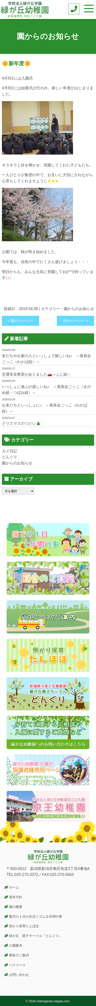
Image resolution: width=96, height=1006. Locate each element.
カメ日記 (9, 451)
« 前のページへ (20, 321)
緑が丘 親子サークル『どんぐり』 (35, 936)
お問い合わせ (19, 975)
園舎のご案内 (19, 955)
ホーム (14, 887)
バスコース (17, 965)
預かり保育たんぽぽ (24, 926)
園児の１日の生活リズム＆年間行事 (35, 916)
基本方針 (15, 897)
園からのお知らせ (79, 309)
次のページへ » (75, 321)
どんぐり (9, 457)
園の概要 (15, 907)
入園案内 (15, 945)
